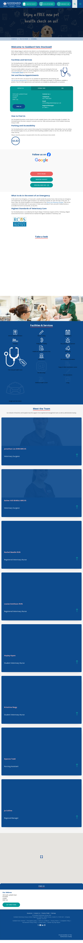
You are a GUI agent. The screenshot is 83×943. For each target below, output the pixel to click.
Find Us (18, 106)
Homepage (14, 39)
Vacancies (29, 913)
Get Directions (11, 904)
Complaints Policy (65, 920)
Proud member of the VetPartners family (65, 935)
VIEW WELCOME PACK (41, 185)
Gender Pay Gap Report (53, 922)
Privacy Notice (55, 920)
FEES (62, 88)
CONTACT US (20, 88)
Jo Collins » (45, 107)
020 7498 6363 (46, 98)
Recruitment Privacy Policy (29, 922)
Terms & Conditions (43, 920)
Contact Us (37, 913)
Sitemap (53, 913)
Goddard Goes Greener (19, 920)
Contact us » (46, 94)
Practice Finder (24, 39)
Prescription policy (32, 920)
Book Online (42, 174)
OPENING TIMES (41, 88)
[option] (41, 22)
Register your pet (41, 179)
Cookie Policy (42, 922)
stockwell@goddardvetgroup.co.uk (51, 103)
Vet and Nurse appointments (19, 80)
